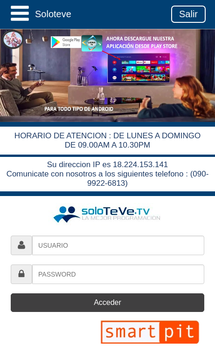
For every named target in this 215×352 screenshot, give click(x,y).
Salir (188, 14)
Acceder (107, 302)
